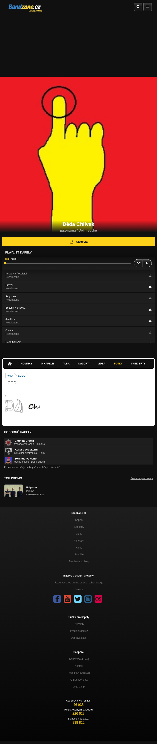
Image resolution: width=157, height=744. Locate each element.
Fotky (118, 363)
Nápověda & (79, 659)
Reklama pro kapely (142, 478)
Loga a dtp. (79, 686)
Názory (83, 363)
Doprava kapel (79, 637)
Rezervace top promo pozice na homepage (79, 582)
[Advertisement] (78, 45)
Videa (101, 363)
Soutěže (79, 554)
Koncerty (138, 363)
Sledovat (78, 241)
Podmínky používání (79, 672)
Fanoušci (79, 540)
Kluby (79, 547)
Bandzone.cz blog (79, 561)
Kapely (79, 520)
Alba (66, 363)
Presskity (79, 624)
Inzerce (79, 589)
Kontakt (79, 665)
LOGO (21, 375)
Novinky (26, 363)
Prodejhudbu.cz (79, 630)
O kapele (47, 363)
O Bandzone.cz (79, 679)
